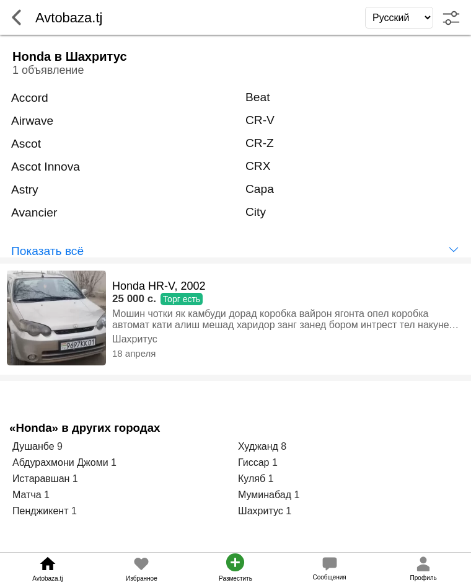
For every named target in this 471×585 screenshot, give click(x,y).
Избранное (141, 578)
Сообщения (329, 577)
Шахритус (134, 339)
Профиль (423, 577)
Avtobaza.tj (47, 578)
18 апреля (134, 353)
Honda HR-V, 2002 (158, 286)
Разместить (235, 578)
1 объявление (48, 70)
